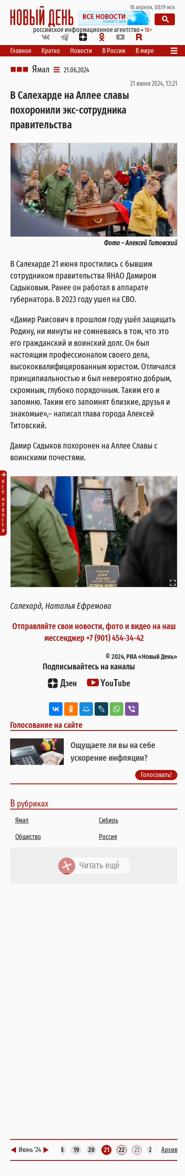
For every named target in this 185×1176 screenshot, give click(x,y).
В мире (145, 51)
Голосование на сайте (46, 725)
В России (113, 51)
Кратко (50, 51)
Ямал (40, 69)
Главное (20, 51)
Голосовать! (156, 775)
